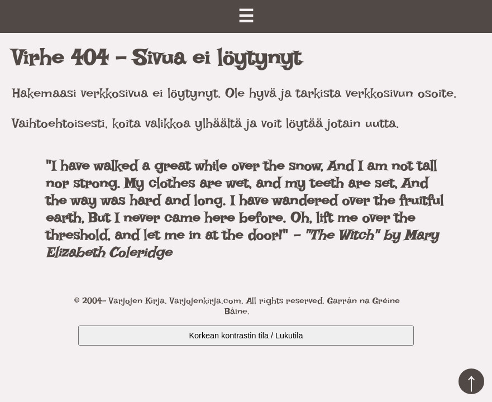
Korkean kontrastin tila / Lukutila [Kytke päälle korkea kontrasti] (246, 335)
